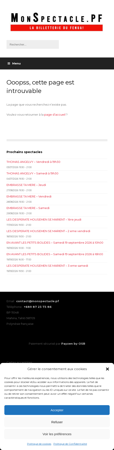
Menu (14, 63)
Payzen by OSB (73, 343)
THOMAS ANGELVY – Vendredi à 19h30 (33, 161)
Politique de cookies (39, 443)
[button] (107, 369)
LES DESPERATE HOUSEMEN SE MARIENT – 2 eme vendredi (48, 231)
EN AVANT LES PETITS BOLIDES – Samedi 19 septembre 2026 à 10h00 (55, 242)
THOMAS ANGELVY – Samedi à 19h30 (32, 173)
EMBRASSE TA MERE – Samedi (28, 208)
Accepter (57, 410)
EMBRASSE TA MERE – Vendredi (29, 196)
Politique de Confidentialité (70, 443)
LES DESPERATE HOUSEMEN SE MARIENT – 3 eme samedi (47, 265)
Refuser (57, 422)
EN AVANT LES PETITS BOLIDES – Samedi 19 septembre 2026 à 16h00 (55, 254)
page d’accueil (54, 114)
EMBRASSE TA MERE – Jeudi (26, 185)
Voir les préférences (57, 434)
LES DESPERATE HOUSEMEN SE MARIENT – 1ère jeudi (44, 219)
